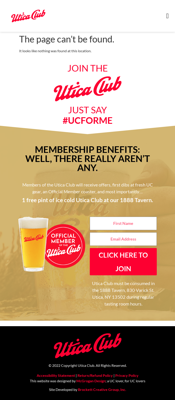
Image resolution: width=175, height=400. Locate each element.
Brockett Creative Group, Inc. (102, 389)
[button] (167, 16)
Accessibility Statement (56, 375)
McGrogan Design (91, 381)
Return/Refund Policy (95, 375)
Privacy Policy (127, 375)
